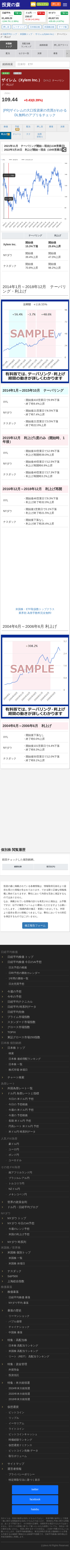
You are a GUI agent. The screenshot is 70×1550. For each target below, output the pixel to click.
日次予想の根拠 (18, 967)
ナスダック (14, 1271)
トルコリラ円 (16, 1183)
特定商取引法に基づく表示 (24, 1479)
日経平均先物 (15, 1011)
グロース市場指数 (18, 1027)
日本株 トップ (16, 1047)
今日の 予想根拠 (18, 1104)
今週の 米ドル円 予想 (21, 1109)
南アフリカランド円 (20, 1172)
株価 (6, 126)
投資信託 (14, 1375)
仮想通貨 (13, 1406)
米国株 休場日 (17, 1263)
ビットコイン (16, 1412)
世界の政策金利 (17, 1202)
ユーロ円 (14, 1149)
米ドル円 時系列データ (22, 1131)
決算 (40, 53)
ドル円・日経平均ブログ (22, 1207)
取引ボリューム (18, 1456)
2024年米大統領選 (19, 1388)
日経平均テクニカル (20, 1001)
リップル (14, 1417)
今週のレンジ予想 (19, 1228)
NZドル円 (14, 1188)
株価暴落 (13, 1291)
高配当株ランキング (26, 45)
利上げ (5, 134)
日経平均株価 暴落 (19, 1297)
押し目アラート (61, 45)
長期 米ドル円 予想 (20, 1120)
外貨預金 (14, 1369)
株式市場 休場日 (18, 1069)
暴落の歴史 (14, 1310)
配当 (8, 53)
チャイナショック (19, 1326)
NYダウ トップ (16, 1218)
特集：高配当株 (17, 1340)
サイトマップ (15, 1463)
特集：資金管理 (17, 1364)
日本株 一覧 (15, 1064)
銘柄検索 (44, 45)
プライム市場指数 (18, 1016)
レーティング (19, 27)
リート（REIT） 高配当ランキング (29, 1356)
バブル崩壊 (15, 1321)
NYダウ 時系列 (16, 1241)
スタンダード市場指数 (21, 1022)
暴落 (55, 53)
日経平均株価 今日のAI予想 (24, 961)
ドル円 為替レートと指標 (23, 1093)
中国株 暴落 (15, 1332)
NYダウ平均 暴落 (19, 1302)
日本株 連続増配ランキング (25, 1058)
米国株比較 (49, 27)
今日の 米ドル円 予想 (21, 1098)
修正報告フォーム (35, 925)
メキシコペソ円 (18, 1194)
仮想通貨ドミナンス (20, 1445)
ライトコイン (16, 1428)
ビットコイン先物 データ (23, 1450)
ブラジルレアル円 (19, 1177)
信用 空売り (40, 135)
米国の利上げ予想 (19, 1234)
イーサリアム (16, 1423)
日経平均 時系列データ (21, 1006)
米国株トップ (9, 45)
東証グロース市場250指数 (23, 1037)
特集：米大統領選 (18, 1382)
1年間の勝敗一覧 (18, 978)
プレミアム (43, 4)
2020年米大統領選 (19, 1393)
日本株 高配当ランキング (23, 1345)
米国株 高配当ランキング (23, 1350)
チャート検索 (15, 1077)
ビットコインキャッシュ (23, 1434)
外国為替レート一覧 (20, 1088)
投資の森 (11, 4)
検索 (11, 1053)
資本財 (6, 73)
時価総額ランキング (20, 1439)
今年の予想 (14, 996)
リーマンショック (19, 1315)
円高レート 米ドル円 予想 (24, 1126)
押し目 (56, 4)
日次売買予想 (16, 983)
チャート (17, 134)
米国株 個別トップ (19, 1252)
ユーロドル (15, 1160)
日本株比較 (35, 27)
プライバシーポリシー (22, 1474)
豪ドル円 (14, 1143)
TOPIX (11, 1032)
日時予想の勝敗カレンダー (24, 972)
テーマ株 (63, 27)
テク (28, 134)
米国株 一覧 (15, 1257)
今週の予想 (14, 991)
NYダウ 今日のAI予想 (20, 1223)
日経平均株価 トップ (20, 956)
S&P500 (12, 1276)
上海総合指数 (15, 1281)
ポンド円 (14, 1154)
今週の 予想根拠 (18, 1115)
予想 (17, 127)
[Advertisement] (35, 568)
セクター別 (24, 53)
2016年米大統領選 (19, 1399)
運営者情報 (14, 1468)
